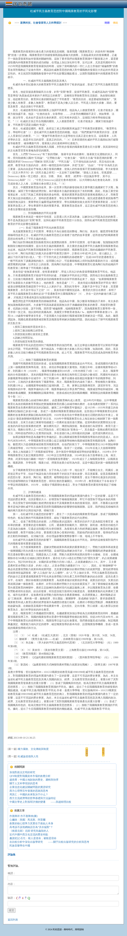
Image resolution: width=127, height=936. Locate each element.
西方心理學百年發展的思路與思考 (28, 790)
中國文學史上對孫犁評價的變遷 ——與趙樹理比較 (40, 801)
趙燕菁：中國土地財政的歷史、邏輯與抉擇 (33, 779)
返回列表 (13, 919)
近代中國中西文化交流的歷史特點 (28, 834)
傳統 (115, 22)
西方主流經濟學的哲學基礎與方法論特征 (32, 798)
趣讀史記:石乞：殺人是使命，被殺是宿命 (32, 838)
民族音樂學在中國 (19, 845)
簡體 (107, 22)
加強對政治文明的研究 (22, 772)
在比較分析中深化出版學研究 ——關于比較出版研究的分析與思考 (49, 842)
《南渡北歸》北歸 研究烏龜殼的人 (29, 830)
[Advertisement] (66, 35)
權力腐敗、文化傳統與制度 (33, 749)
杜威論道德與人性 (28, 756)
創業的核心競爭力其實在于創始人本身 (31, 823)
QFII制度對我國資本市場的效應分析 (29, 776)
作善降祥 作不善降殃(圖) (23, 816)
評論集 (11, 854)
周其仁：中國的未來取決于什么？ (28, 794)
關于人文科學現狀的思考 (23, 783)
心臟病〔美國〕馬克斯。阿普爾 (27, 819)
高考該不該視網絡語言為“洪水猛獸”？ (31, 827)
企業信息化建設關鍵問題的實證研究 (30, 787)
